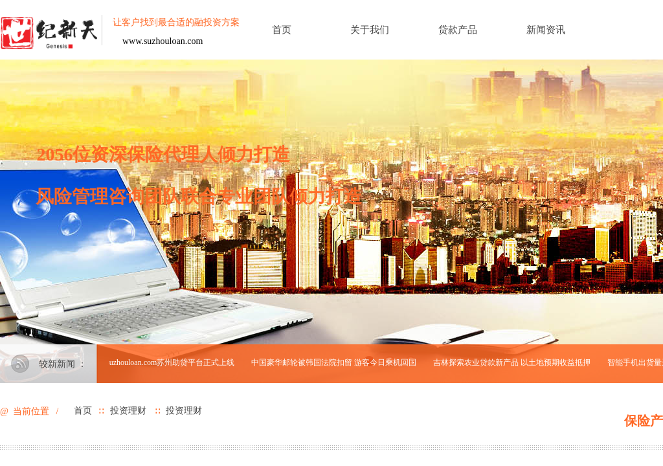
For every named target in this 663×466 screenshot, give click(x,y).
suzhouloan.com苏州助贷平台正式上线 (171, 362)
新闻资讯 (545, 30)
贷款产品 (457, 30)
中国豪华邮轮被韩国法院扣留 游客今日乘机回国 (335, 362)
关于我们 (369, 30)
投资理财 (128, 411)
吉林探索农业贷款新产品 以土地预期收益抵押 (513, 362)
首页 (281, 30)
